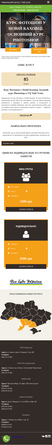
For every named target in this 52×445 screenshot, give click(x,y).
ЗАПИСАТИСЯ (26, 209)
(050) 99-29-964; (19, 10)
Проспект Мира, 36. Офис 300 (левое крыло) (22, 384)
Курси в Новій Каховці (15, 56)
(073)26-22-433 (6, 427)
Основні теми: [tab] (8, 144)
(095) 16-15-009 (6, 357)
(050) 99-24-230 (6, 391)
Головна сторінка (5, 56)
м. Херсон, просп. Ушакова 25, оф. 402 (20, 352)
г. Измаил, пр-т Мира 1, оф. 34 (17, 420)
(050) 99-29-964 (6, 407)
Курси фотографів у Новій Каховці (30, 56)
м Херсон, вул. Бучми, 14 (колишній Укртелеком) (24, 368)
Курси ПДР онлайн (17, 437)
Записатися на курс (39, 51)
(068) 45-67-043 (33, 10)
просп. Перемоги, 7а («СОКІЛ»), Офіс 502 (22, 402)
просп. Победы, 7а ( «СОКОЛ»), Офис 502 (25, 7)
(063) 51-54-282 (6, 388)
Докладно (13, 49)
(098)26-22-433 (6, 425)
